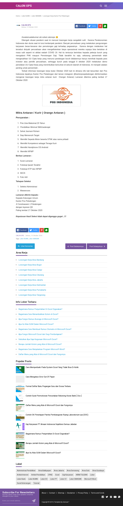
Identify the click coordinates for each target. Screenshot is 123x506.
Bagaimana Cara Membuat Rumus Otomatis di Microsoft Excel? (44, 329)
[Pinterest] (100, 26)
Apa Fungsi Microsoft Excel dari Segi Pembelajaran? (40, 334)
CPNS (50, 475)
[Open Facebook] (102, 496)
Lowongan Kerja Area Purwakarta (32, 290)
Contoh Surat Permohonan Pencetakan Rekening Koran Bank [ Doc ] (54, 396)
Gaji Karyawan (67, 475)
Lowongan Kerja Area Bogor (30, 265)
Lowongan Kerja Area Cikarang (31, 275)
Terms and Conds (97, 493)
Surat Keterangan (24, 483)
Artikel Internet (22, 475)
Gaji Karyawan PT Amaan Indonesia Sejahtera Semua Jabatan (51, 424)
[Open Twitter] (106, 496)
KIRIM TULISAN (81, 475)
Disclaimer (71, 493)
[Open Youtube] (115, 496)
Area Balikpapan (44, 471)
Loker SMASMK (34, 239)
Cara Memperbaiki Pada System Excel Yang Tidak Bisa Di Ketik (52, 367)
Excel (57, 475)
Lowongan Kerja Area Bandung (31, 260)
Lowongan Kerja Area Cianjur (30, 270)
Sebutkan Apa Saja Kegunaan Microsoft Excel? (37, 339)
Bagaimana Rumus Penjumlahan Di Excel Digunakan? (40, 309)
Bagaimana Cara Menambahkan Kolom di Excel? (38, 314)
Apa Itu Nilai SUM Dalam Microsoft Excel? (36, 324)
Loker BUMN (24, 239)
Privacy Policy (83, 493)
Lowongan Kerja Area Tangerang (31, 295)
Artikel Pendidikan (38, 475)
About (44, 493)
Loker (92, 475)
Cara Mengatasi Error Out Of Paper (40, 377)
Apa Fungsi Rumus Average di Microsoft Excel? (38, 319)
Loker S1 (63, 479)
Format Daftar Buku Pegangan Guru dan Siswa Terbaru (48, 386)
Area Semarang (73, 471)
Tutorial (36, 483)
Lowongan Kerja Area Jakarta (30, 280)
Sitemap (61, 493)
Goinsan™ (66, 502)
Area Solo (85, 471)
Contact (52, 493)
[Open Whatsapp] (119, 496)
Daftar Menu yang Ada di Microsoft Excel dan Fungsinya (41, 354)
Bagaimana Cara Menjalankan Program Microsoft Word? (41, 349)
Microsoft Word (90, 479)
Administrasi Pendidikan (26, 471)
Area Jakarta (59, 471)
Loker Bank (21, 479)
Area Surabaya (98, 471)
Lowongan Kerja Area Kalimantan (32, 285)
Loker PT (53, 479)
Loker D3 (44, 479)
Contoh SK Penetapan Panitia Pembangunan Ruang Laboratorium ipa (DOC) (57, 415)
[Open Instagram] (111, 496)
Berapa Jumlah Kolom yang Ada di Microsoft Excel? (40, 344)
